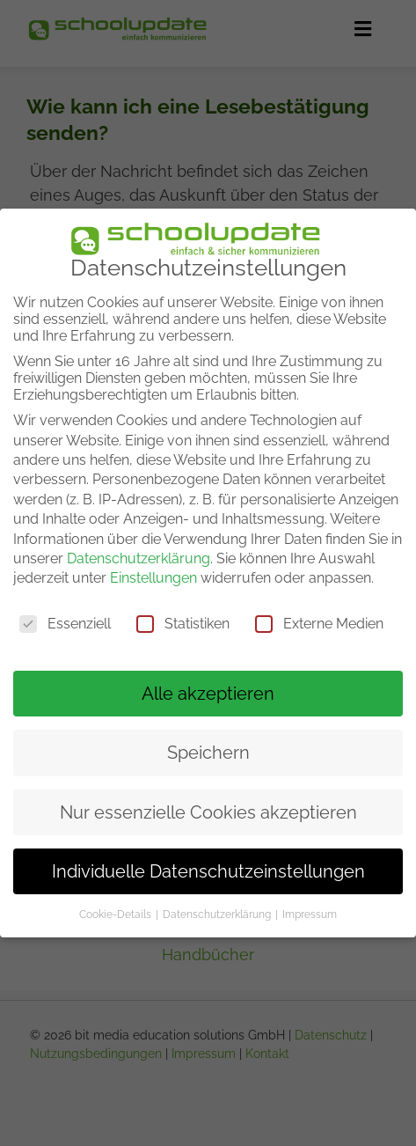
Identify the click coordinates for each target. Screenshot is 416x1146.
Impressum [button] (309, 914)
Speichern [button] (208, 752)
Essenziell (65, 623)
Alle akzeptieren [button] (208, 693)
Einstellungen (153, 577)
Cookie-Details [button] (116, 914)
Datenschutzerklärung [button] (218, 914)
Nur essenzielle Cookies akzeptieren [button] (208, 811)
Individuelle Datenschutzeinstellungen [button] (208, 871)
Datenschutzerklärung (138, 558)
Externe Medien (319, 623)
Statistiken (183, 623)
